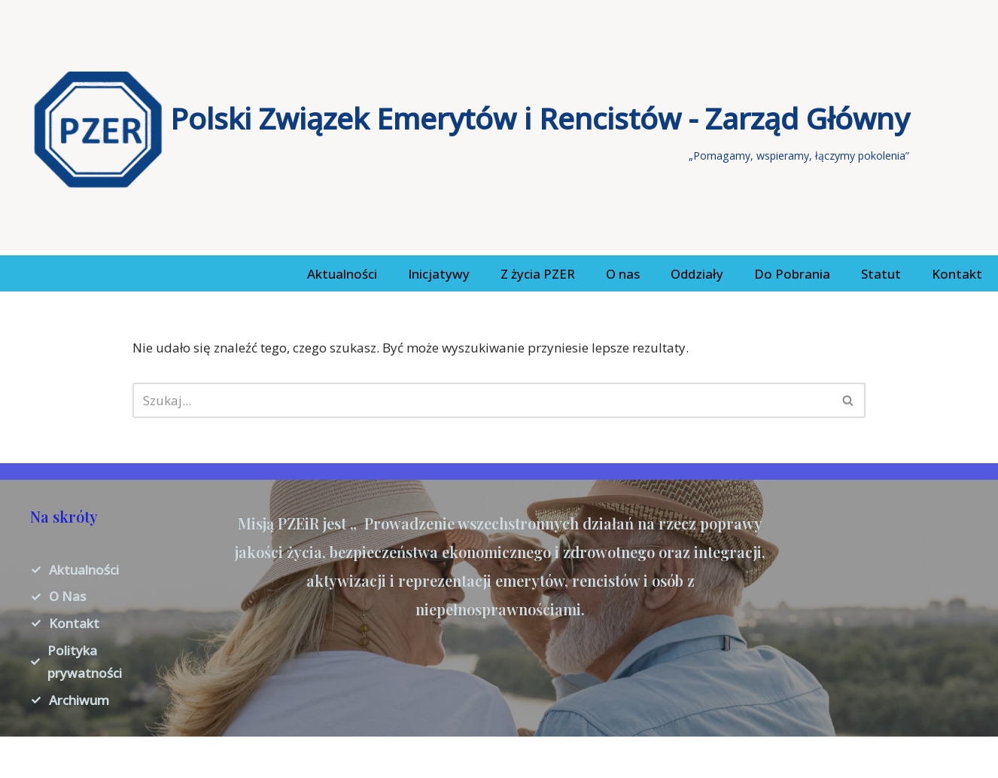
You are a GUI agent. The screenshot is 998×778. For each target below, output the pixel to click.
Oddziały (697, 273)
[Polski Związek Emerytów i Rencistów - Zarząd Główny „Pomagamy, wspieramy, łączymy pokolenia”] (471, 130)
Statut (881, 273)
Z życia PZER (538, 273)
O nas (623, 273)
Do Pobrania (792, 273)
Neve (26, 756)
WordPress (158, 756)
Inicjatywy (439, 273)
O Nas (67, 596)
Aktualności (342, 273)
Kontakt (957, 273)
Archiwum (79, 700)
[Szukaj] (481, 400)
